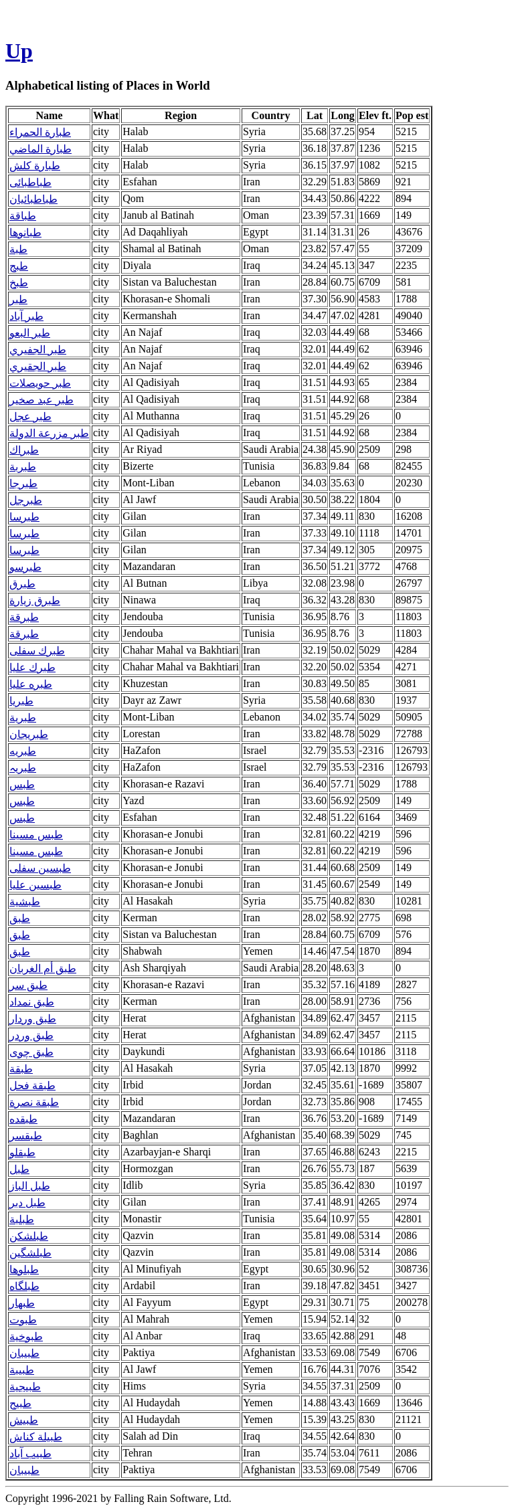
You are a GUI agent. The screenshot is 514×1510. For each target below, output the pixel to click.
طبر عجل (30, 416)
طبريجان (28, 734)
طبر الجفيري (37, 349)
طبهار (22, 1303)
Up (19, 51)
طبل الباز (29, 1186)
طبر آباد (26, 316)
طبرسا (24, 517)
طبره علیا (30, 684)
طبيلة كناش (35, 1436)
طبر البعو (29, 333)
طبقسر (25, 1135)
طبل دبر (27, 1202)
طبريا (21, 700)
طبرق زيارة (34, 600)
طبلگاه (24, 1286)
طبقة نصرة (34, 1102)
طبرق (22, 583)
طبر (18, 299)
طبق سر (28, 985)
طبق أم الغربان (42, 968)
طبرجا (23, 483)
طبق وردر (31, 1035)
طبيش (23, 1420)
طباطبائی (30, 182)
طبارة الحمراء (40, 132)
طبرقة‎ (24, 634)
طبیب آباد (30, 1453)
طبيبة (21, 1370)
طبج (18, 266)
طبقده (23, 1119)
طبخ (18, 282)
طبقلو (22, 1152)
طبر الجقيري (37, 366)
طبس (22, 784)
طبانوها (25, 232)
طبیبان (24, 1470)
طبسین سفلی (40, 868)
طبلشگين (30, 1252)
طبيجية (25, 1386)
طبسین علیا (35, 884)
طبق (19, 918)
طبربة (22, 466)
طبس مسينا (36, 834)
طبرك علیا (32, 667)
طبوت (23, 1319)
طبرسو (25, 567)
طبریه (22, 751)
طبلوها (24, 1269)
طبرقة (24, 617)
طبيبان (24, 1353)
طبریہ (22, 767)
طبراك (24, 450)
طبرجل (25, 500)
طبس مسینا (36, 851)
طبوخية (26, 1336)
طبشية (24, 901)
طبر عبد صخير (41, 399)
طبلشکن (28, 1236)
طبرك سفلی (37, 650)
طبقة (21, 1068)
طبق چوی (31, 1052)
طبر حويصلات (40, 383)
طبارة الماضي (40, 149)
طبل (19, 1169)
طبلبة (21, 1219)
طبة (18, 249)
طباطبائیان (33, 199)
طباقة (22, 215)
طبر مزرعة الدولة (49, 433)
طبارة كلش (34, 165)
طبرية (22, 717)
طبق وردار (32, 1018)
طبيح (20, 1403)
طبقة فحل (32, 1085)
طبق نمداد (31, 1002)
